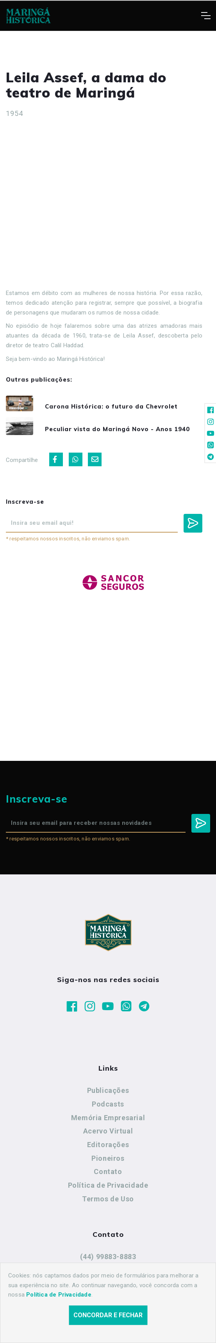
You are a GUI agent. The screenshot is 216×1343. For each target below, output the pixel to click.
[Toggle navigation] (205, 15)
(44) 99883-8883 (108, 1256)
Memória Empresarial (108, 1118)
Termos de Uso (108, 1199)
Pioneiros (107, 1158)
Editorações (108, 1144)
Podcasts (108, 1104)
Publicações (108, 1090)
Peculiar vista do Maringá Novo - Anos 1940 (117, 429)
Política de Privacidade (108, 1185)
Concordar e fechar (108, 1315)
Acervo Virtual (108, 1131)
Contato (108, 1171)
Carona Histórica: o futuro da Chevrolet (111, 406)
